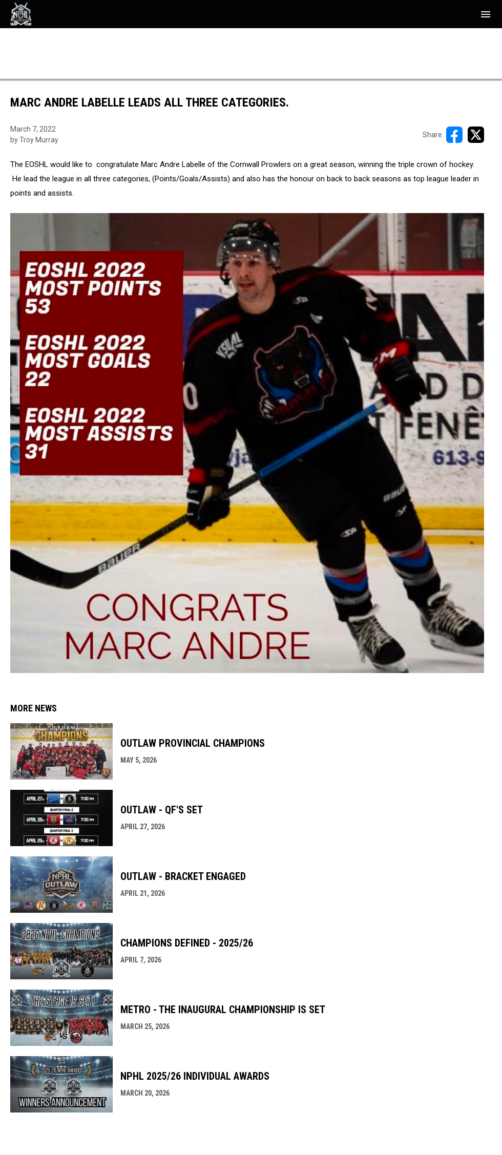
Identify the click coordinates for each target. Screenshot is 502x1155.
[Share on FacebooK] (454, 135)
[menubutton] (485, 14)
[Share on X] (476, 135)
